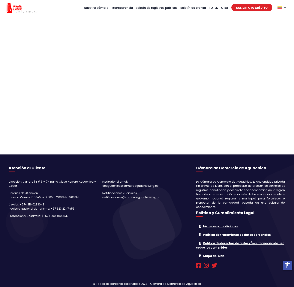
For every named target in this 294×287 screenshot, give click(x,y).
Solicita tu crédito (252, 8)
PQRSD (213, 8)
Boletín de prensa (193, 8)
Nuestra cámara (96, 8)
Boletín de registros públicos (157, 8)
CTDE (225, 8)
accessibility (287, 265)
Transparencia (122, 8)
